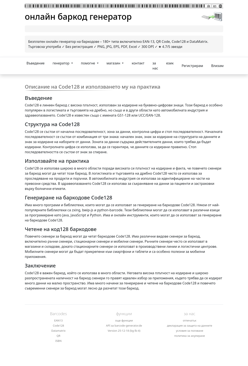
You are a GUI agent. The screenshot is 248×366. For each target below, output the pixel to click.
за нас (155, 66)
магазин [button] (114, 63)
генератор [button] (61, 63)
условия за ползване (189, 331)
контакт (138, 63)
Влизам (217, 65)
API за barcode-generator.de (124, 325)
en (214, 6)
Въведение (35, 63)
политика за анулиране (189, 336)
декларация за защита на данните (189, 325)
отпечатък (189, 320)
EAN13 (58, 320)
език (170, 63)
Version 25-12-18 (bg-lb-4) (124, 331)
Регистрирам (192, 65)
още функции (124, 320)
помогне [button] (88, 63)
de (208, 6)
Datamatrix (58, 331)
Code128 (58, 325)
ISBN (58, 341)
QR (58, 336)
